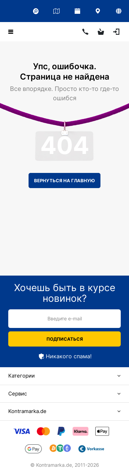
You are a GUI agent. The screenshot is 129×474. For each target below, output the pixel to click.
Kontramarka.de (27, 411)
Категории (21, 375)
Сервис (17, 393)
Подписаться (64, 339)
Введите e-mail (64, 318)
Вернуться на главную (64, 180)
